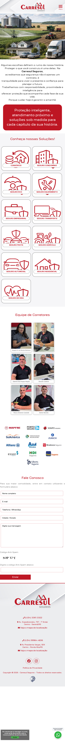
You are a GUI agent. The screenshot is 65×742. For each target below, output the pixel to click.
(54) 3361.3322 (32, 617)
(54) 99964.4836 (32, 640)
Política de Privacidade (32, 668)
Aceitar (15, 737)
